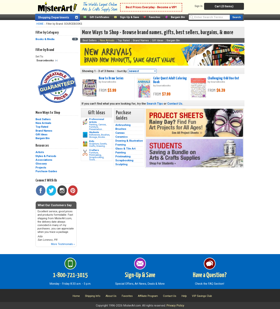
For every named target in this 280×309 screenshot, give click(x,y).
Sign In (198, 6)
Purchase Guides (46, 171)
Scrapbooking (96, 157)
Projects (41, 167)
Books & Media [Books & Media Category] (45, 39)
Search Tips (155, 103)
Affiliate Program (148, 296)
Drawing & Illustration (129, 140)
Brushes (105, 134)
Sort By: (122, 71)
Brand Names (44, 130)
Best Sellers (43, 119)
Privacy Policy (175, 305)
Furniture (93, 127)
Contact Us (174, 103)
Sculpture (94, 143)
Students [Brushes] (94, 132)
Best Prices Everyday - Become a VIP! (151, 7)
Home (76, 296)
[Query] (209, 17)
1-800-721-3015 (70, 275)
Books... (102, 137)
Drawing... (101, 146)
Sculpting (121, 164)
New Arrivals (43, 123)
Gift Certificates (99, 17)
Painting (93, 124)
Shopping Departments (53, 17)
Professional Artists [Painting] (96, 120)
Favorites (154, 17)
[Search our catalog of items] (236, 17)
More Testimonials (63, 244)
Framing (120, 144)
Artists (40, 152)
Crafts (92, 146)
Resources (42, 145)
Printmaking (95, 155)
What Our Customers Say (55, 205)
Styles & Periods (45, 156)
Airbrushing (123, 125)
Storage (93, 137)
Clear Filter (56, 60)
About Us (111, 296)
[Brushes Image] (85, 135)
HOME (40, 23)
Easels (103, 143)
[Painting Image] (85, 122)
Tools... (92, 159)
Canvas (102, 124)
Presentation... (96, 129)
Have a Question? (210, 275)
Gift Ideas (42, 134)
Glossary (41, 163)
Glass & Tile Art (125, 148)
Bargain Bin (178, 17)
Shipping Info (92, 296)
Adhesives (94, 134)
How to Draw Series (111, 78)
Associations (44, 159)
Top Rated (42, 126)
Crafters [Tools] (94, 150)
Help (184, 296)
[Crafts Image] (85, 144)
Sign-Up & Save (129, 17)
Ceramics (121, 136)
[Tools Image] (85, 152)
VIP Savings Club (202, 296)
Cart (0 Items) (224, 6)
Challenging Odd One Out (223, 78)
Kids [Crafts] (91, 141)
